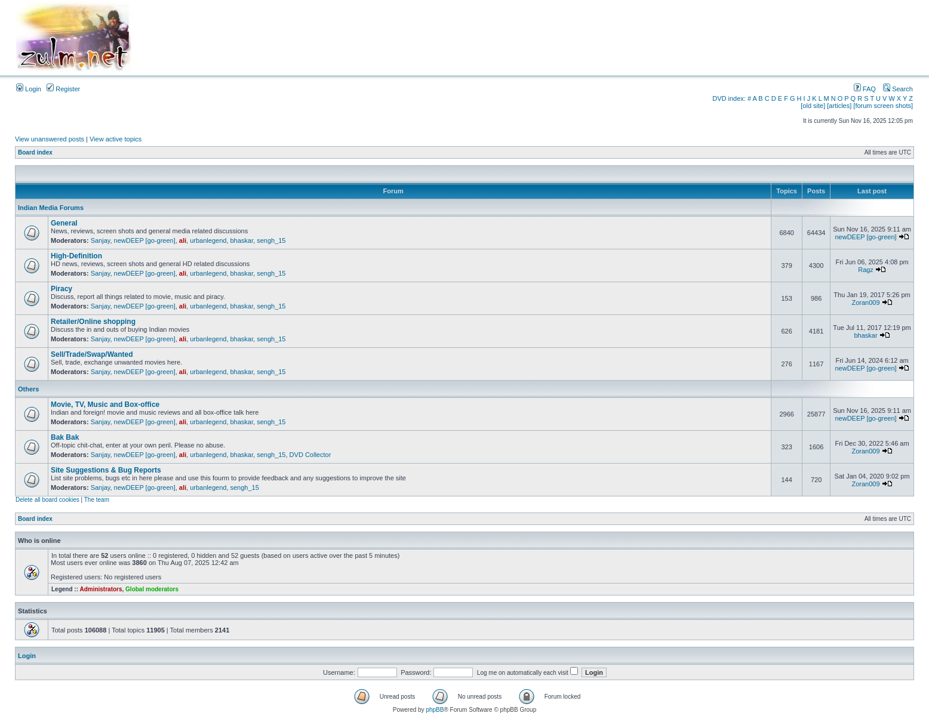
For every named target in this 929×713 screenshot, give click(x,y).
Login (28, 88)
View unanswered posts (49, 139)
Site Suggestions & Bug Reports (106, 470)
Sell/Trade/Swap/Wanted (92, 354)
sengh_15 (271, 240)
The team (96, 499)
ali (182, 240)
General (64, 223)
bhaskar (242, 240)
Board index (35, 152)
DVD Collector (310, 454)
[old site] (813, 105)
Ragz (865, 269)
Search (898, 88)
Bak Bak (65, 437)
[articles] (839, 105)
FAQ (865, 88)
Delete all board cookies (47, 499)
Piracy (61, 289)
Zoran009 (865, 302)
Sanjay (100, 240)
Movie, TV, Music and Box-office (105, 404)
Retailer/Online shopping (93, 321)
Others (28, 389)
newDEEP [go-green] (145, 240)
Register (63, 88)
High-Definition (76, 256)
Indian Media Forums (51, 207)
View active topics (115, 139)
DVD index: (729, 98)
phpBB (435, 709)
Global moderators (152, 589)
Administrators (100, 589)
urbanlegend (208, 240)
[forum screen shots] (883, 105)
